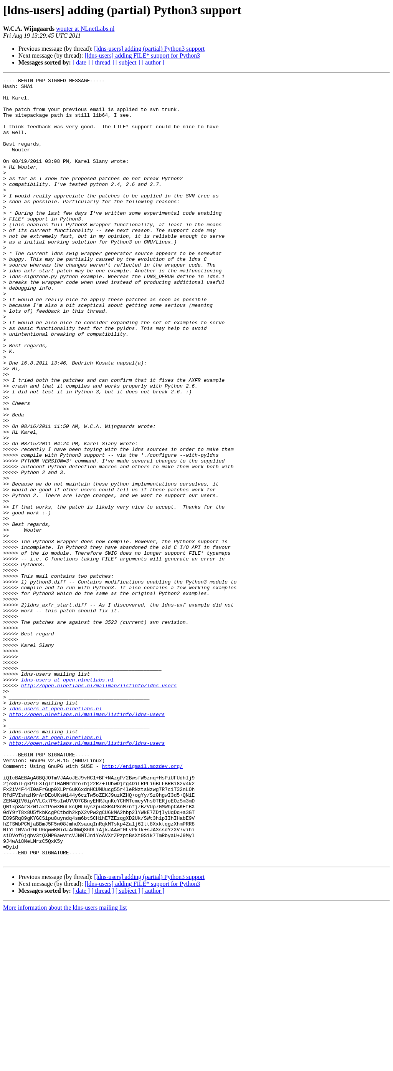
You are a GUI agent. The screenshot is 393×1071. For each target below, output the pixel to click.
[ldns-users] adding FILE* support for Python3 (142, 55)
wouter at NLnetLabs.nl (85, 28)
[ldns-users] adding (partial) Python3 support (149, 48)
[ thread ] (102, 62)
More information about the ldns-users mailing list (65, 1064)
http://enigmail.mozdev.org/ (142, 904)
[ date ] (81, 62)
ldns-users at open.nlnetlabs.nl (67, 800)
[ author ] (153, 62)
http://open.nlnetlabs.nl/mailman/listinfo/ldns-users (99, 807)
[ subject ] (128, 62)
